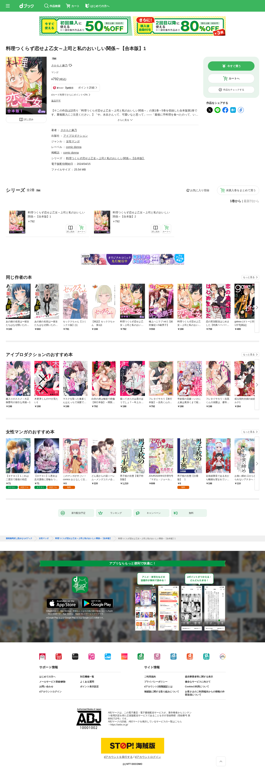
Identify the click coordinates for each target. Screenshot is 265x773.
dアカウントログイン (50, 691)
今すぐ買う (234, 66)
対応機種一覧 (87, 676)
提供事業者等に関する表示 (199, 676)
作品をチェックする (233, 89)
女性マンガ (73, 141)
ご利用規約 (150, 676)
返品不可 (56, 100)
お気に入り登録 (199, 190)
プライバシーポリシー (155, 681)
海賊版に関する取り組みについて (161, 691)
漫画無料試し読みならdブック (19, 538)
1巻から (235, 201)
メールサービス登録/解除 (52, 681)
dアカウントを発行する (118, 756)
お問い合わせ (46, 686)
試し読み (28, 119)
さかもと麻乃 (59, 65)
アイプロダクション (75, 135)
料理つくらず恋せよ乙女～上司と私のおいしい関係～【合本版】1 (56, 214)
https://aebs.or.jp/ (119, 724)
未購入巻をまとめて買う (241, 190)
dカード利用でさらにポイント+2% (69, 94)
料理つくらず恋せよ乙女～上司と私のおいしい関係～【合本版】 (105, 158)
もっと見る (249, 277)
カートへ (234, 78)
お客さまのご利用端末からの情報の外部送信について (205, 693)
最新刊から (251, 201)
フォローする (70, 65)
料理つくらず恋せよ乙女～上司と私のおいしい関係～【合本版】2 (141, 214)
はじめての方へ (47, 676)
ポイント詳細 (86, 87)
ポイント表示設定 (89, 686)
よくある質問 (87, 681)
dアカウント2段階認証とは (158, 686)
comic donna (73, 147)
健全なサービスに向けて (198, 681)
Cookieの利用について (197, 686)
